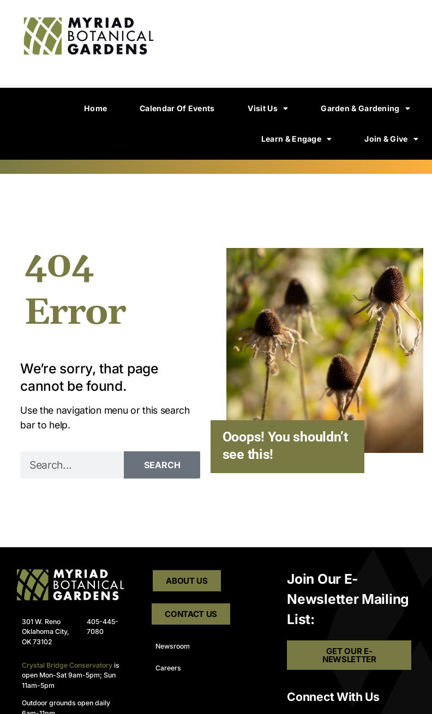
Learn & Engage (296, 139)
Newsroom (172, 646)
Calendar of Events (177, 108)
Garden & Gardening (365, 108)
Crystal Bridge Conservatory (67, 665)
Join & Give (391, 139)
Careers (168, 668)
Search (162, 464)
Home (95, 108)
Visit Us (268, 108)
